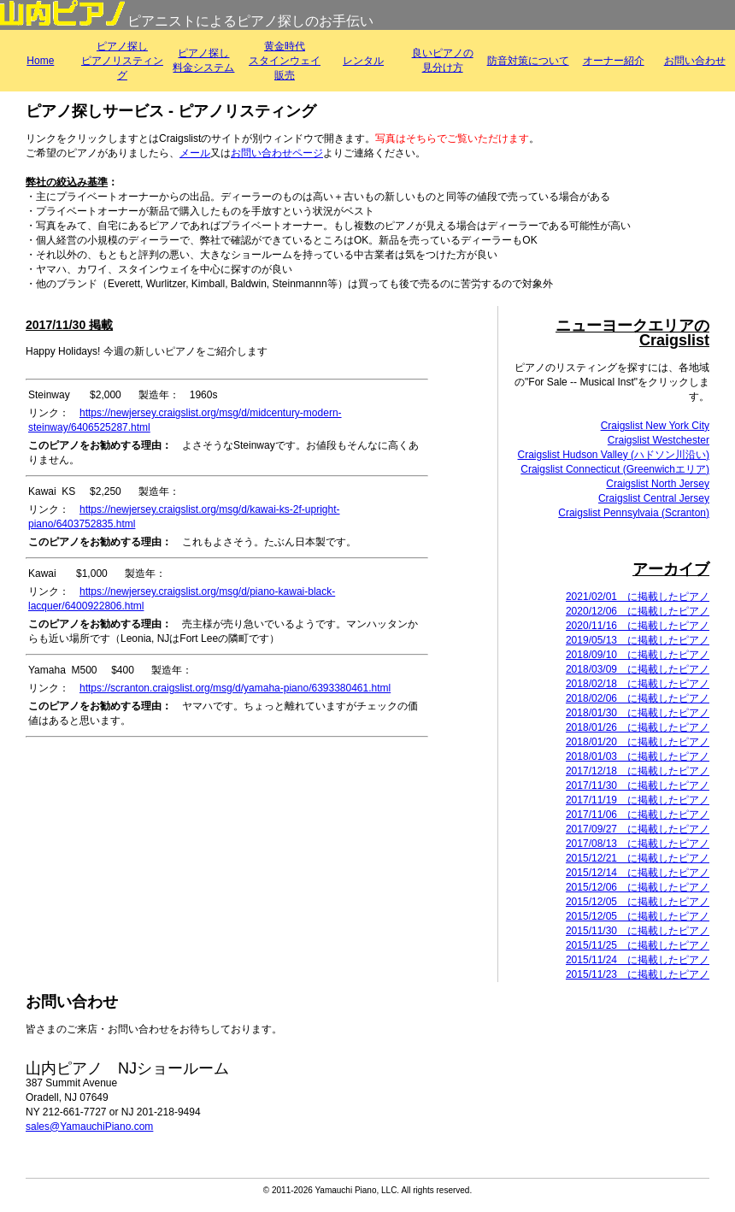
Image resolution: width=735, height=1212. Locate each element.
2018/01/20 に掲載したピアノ (637, 742)
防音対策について (528, 61)
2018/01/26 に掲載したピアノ (637, 727)
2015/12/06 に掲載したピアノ (637, 887)
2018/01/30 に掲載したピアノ (637, 713)
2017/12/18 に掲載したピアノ (637, 771)
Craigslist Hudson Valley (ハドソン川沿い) (614, 455)
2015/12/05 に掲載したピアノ (637, 902)
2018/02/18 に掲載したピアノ (637, 684)
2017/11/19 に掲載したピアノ (637, 800)
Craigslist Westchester (658, 440)
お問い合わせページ (277, 153)
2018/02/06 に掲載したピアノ (637, 698)
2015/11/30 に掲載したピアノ (637, 931)
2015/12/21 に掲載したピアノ (637, 858)
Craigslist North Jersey (657, 484)
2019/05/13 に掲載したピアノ (637, 640)
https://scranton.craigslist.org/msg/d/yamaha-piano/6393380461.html (235, 688)
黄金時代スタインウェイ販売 (284, 60)
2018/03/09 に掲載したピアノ (637, 669)
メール (194, 153)
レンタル (363, 61)
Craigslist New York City (655, 426)
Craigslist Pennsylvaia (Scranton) (633, 513)
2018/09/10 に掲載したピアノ (637, 655)
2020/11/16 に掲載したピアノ (637, 626)
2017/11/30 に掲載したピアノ (637, 785)
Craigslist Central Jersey (653, 498)
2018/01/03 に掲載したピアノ (637, 756)
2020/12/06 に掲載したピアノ (637, 611)
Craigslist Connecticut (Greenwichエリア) (614, 469)
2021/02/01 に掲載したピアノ (637, 597)
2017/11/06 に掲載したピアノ (637, 815)
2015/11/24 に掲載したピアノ (637, 960)
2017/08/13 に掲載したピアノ (637, 844)
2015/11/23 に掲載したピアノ (637, 974)
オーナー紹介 (613, 61)
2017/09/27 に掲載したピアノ (637, 829)
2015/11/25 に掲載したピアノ (637, 945)
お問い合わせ (695, 61)
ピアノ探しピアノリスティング (122, 60)
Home (40, 61)
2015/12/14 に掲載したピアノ (637, 873)
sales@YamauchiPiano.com (89, 1127)
